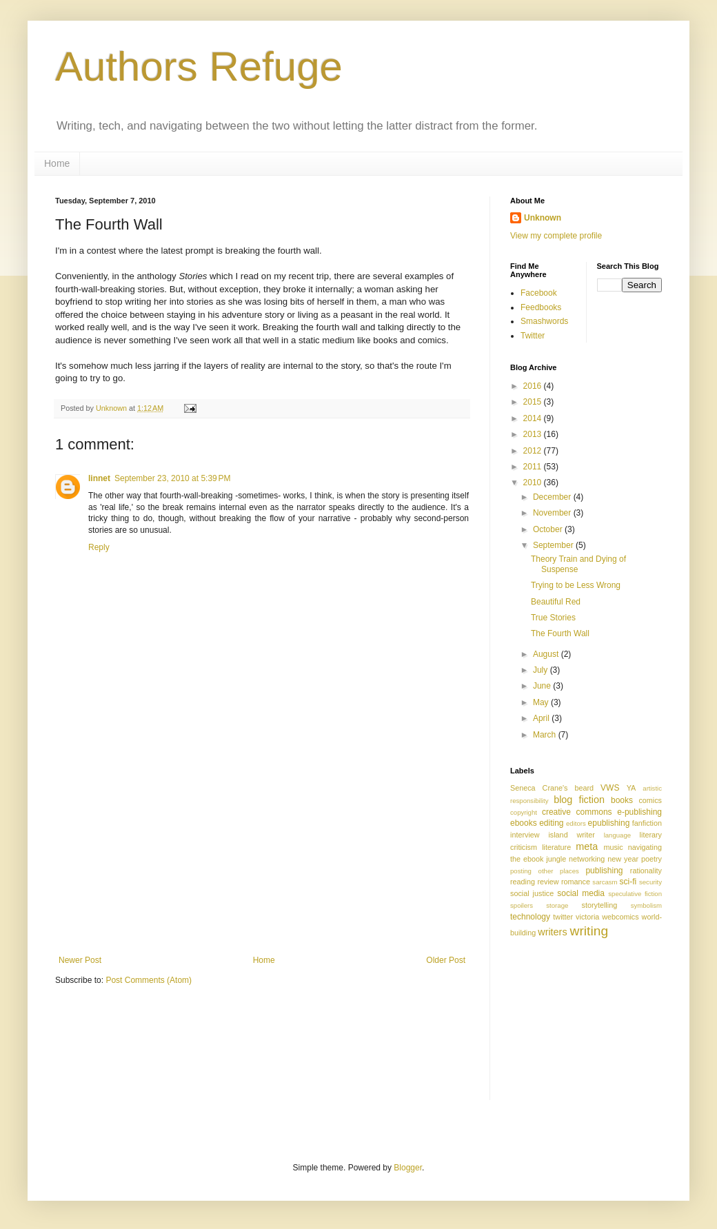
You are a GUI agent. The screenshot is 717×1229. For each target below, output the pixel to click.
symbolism (646, 905)
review (547, 881)
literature (556, 847)
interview (525, 835)
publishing (604, 870)
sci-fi (628, 881)
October (549, 529)
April (542, 718)
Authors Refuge (199, 66)
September (554, 545)
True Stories (553, 617)
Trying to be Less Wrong (575, 585)
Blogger (408, 1167)
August (547, 654)
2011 (533, 466)
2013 (533, 434)
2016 (533, 386)
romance (575, 881)
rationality (646, 870)
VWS (609, 788)
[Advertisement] (262, 852)
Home (57, 163)
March (545, 735)
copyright (523, 812)
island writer (571, 835)
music (613, 847)
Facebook (539, 293)
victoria (587, 917)
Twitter (533, 336)
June (543, 686)
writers (552, 931)
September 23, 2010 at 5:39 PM (172, 478)
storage (557, 905)
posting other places (544, 871)
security (650, 882)
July (541, 670)
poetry (651, 859)
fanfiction (647, 823)
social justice (532, 893)
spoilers (521, 905)
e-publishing (639, 812)
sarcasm (604, 882)
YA (631, 788)
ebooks (523, 823)
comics (650, 800)
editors (576, 823)
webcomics (620, 917)
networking (587, 859)
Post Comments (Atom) (148, 980)
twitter (563, 917)
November (553, 513)
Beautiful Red (555, 602)
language (617, 835)
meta (587, 846)
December (553, 497)
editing (551, 823)
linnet (99, 478)
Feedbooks (541, 307)
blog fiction (579, 799)
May (542, 702)
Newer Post (80, 960)
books (622, 800)
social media (581, 893)
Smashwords (544, 321)
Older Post (445, 960)
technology (530, 917)
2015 (533, 402)
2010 (533, 482)
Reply (99, 547)
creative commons (577, 812)
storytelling (600, 905)
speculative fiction (635, 893)
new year (622, 859)
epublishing (609, 823)
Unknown (542, 218)
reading (522, 881)
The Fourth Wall (560, 633)
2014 (533, 418)
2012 (533, 451)
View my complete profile (556, 236)
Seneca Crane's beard (552, 788)
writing (589, 931)
